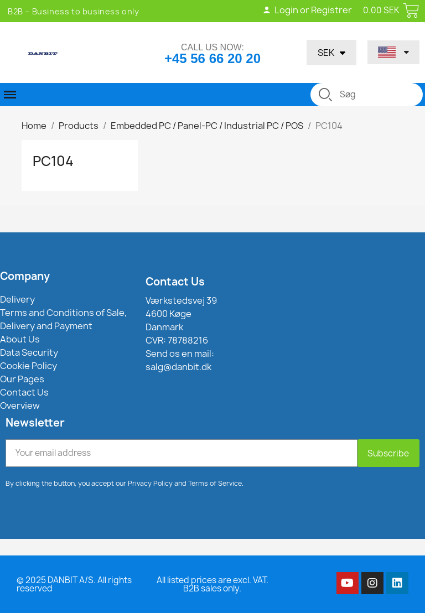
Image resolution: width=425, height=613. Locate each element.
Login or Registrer (307, 10)
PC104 (53, 161)
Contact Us (175, 281)
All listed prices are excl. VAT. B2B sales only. (212, 584)
